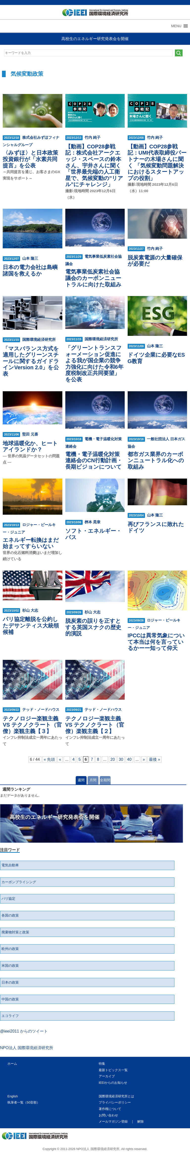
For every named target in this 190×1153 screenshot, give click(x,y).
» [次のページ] (144, 759)
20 (112, 759)
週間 (81, 780)
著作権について (110, 1109)
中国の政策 (10, 999)
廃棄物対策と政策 (15, 932)
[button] (176, 26)
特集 (102, 1063)
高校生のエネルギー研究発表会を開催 (95, 39)
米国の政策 (10, 966)
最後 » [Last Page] (154, 759)
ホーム (12, 1063)
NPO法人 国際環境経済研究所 (26, 1048)
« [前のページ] (60, 759)
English (12, 1096)
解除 (140, 1121)
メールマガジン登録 (113, 1121)
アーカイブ (107, 1076)
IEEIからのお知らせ (113, 1082)
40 (129, 759)
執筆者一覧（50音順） (23, 1102)
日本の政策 (10, 982)
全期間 (105, 780)
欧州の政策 (10, 949)
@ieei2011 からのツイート (24, 1031)
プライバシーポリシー (115, 1102)
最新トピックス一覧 (113, 1070)
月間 (93, 780)
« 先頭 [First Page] (49, 759)
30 (121, 759)
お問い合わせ (108, 1115)
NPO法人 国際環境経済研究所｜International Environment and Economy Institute (93, 13)
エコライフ (10, 1016)
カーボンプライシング (18, 882)
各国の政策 (10, 915)
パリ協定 (8, 898)
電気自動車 (10, 865)
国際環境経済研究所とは (116, 1096)
